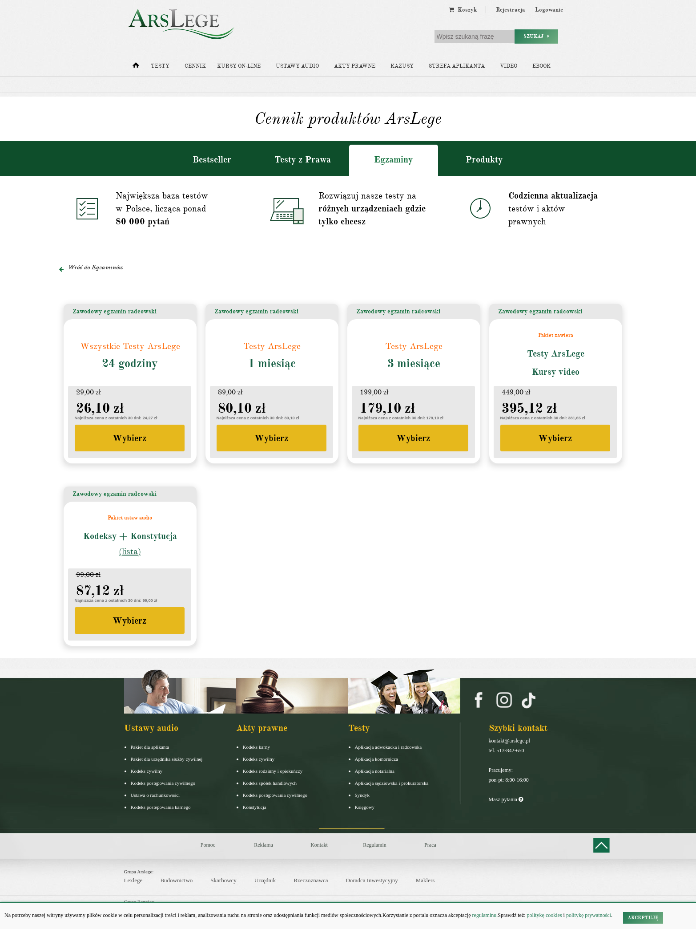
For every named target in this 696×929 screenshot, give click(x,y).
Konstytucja (254, 807)
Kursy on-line (239, 66)
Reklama (263, 845)
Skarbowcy (223, 880)
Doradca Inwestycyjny (372, 880)
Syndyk (362, 795)
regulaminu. (484, 915)
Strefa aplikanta (457, 66)
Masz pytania (506, 799)
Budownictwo (176, 880)
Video (508, 66)
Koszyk (463, 9)
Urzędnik (265, 880)
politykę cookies (544, 915)
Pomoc (208, 845)
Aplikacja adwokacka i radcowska (388, 747)
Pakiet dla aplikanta (150, 747)
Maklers (425, 880)
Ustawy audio (297, 66)
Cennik (195, 66)
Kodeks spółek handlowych (270, 783)
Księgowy (365, 807)
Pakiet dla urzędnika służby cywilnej (167, 759)
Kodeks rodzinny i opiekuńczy (273, 771)
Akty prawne (354, 66)
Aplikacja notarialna (375, 771)
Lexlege (133, 880)
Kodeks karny (256, 747)
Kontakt (319, 845)
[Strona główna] (136, 67)
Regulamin (374, 845)
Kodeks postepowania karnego (161, 807)
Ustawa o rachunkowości (155, 795)
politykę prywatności (588, 915)
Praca (430, 845)
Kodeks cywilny (147, 771)
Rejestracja (510, 9)
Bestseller (212, 159)
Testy (160, 66)
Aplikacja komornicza (376, 759)
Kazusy (402, 66)
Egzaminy (393, 159)
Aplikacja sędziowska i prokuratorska (392, 783)
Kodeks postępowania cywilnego (163, 783)
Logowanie (549, 9)
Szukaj (536, 36)
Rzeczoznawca (311, 880)
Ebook (541, 66)
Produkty (484, 159)
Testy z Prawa (302, 159)
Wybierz (129, 438)
